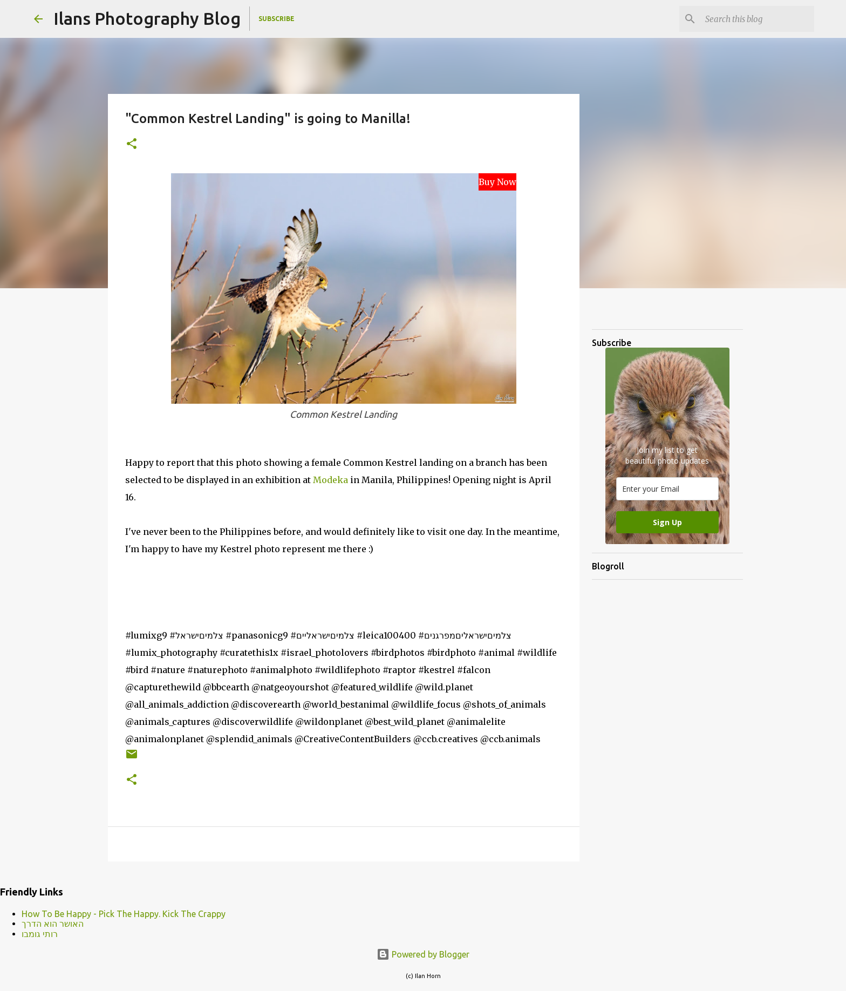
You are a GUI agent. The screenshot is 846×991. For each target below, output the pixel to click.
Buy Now (497, 182)
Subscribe (276, 18)
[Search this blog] (757, 19)
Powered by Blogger (423, 954)
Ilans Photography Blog (147, 18)
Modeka (331, 479)
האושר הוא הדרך (53, 923)
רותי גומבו (40, 934)
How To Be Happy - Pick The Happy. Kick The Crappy (124, 914)
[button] (131, 144)
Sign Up (667, 522)
